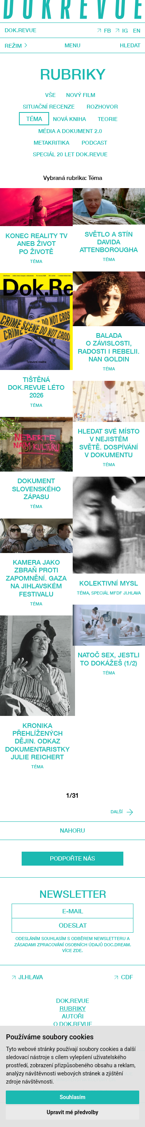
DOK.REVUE (21, 30)
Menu (72, 45)
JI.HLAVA (31, 995)
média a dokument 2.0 (70, 133)
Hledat (129, 45)
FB (107, 30)
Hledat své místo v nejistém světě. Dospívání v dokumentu (108, 463)
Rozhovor (104, 108)
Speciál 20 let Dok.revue (70, 157)
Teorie (109, 120)
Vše (49, 95)
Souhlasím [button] (72, 1097)
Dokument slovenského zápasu (36, 493)
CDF (127, 995)
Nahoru (72, 848)
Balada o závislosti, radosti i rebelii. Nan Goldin (108, 355)
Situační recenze (47, 108)
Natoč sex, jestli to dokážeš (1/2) (108, 691)
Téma (36, 265)
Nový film (81, 95)
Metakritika (50, 145)
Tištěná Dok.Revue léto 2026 (36, 391)
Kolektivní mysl (109, 611)
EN (136, 30)
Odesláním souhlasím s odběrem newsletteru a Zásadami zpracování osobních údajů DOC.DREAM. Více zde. (72, 962)
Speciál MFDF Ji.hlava (116, 620)
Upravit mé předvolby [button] (72, 1112)
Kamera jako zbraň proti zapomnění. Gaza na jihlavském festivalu (36, 586)
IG (125, 30)
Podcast (95, 145)
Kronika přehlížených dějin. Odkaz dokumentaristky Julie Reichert (39, 758)
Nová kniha (68, 120)
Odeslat (73, 943)
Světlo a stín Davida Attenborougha (109, 246)
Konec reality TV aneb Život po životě (36, 247)
